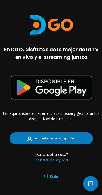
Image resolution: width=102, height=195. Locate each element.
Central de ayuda (51, 160)
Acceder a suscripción (51, 138)
